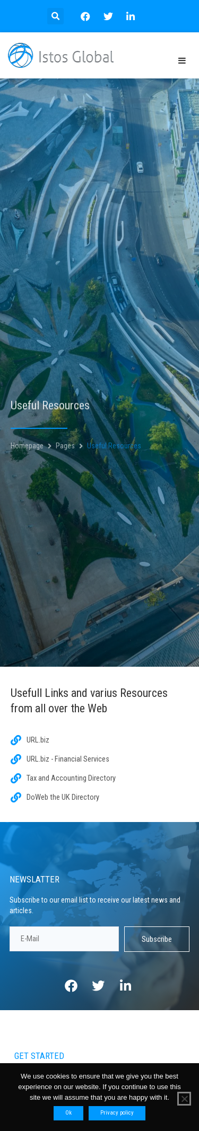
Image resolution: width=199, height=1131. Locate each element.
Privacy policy (117, 1112)
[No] (184, 1099)
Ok (68, 1112)
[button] (55, 16)
